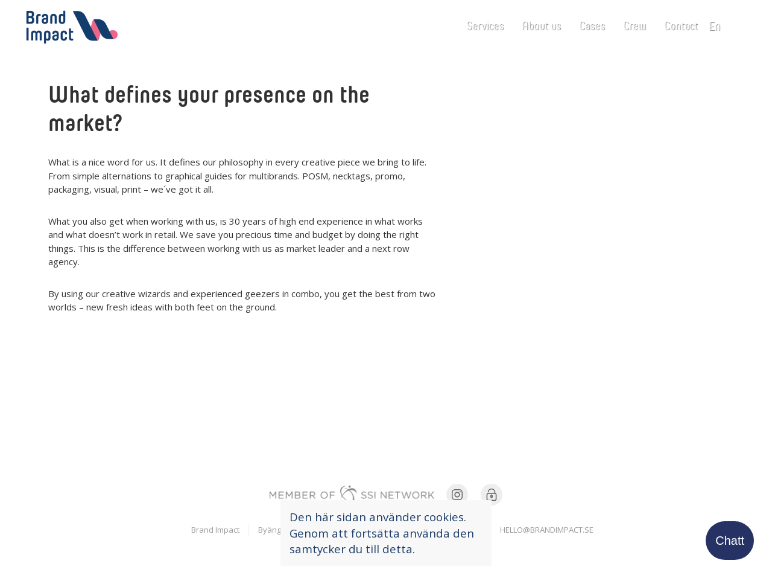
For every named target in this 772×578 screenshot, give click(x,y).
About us (541, 25)
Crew (634, 25)
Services (485, 25)
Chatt (729, 540)
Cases (592, 25)
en (719, 25)
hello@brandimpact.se (546, 529)
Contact (681, 25)
